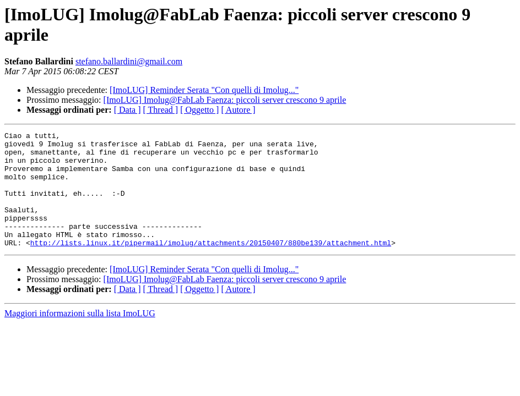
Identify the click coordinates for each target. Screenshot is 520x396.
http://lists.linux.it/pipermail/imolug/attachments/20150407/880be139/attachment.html (210, 266)
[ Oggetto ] (199, 109)
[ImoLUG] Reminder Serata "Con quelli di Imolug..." (204, 90)
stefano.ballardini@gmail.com (128, 61)
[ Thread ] (160, 109)
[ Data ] (127, 109)
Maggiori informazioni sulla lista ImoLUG (79, 336)
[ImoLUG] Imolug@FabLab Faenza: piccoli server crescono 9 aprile (225, 100)
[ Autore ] (238, 109)
